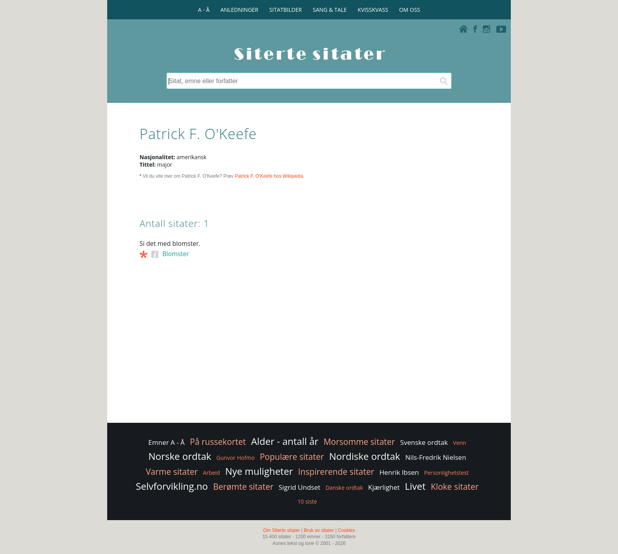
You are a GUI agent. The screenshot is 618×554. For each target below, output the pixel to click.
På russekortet (218, 441)
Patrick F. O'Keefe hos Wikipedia (269, 176)
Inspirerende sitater (336, 471)
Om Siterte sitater (281, 530)
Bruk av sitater (319, 530)
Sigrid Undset (299, 487)
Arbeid (211, 472)
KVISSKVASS (373, 9)
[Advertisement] (309, 358)
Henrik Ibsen (399, 472)
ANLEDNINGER (239, 9)
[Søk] (443, 80)
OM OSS (409, 9)
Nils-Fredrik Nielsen (435, 457)
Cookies (346, 530)
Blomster (175, 253)
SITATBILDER (285, 9)
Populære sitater (292, 456)
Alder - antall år (284, 441)
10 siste (307, 501)
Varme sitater (172, 471)
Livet (415, 486)
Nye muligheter (259, 471)
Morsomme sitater (359, 441)
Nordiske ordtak (364, 456)
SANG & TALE (330, 9)
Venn (459, 442)
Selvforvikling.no (172, 486)
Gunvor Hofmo (235, 457)
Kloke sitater (454, 486)
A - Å (203, 9)
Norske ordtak (179, 456)
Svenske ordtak (424, 442)
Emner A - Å (166, 442)
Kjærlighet (384, 487)
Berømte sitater (243, 486)
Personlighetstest (446, 472)
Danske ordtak (344, 487)
